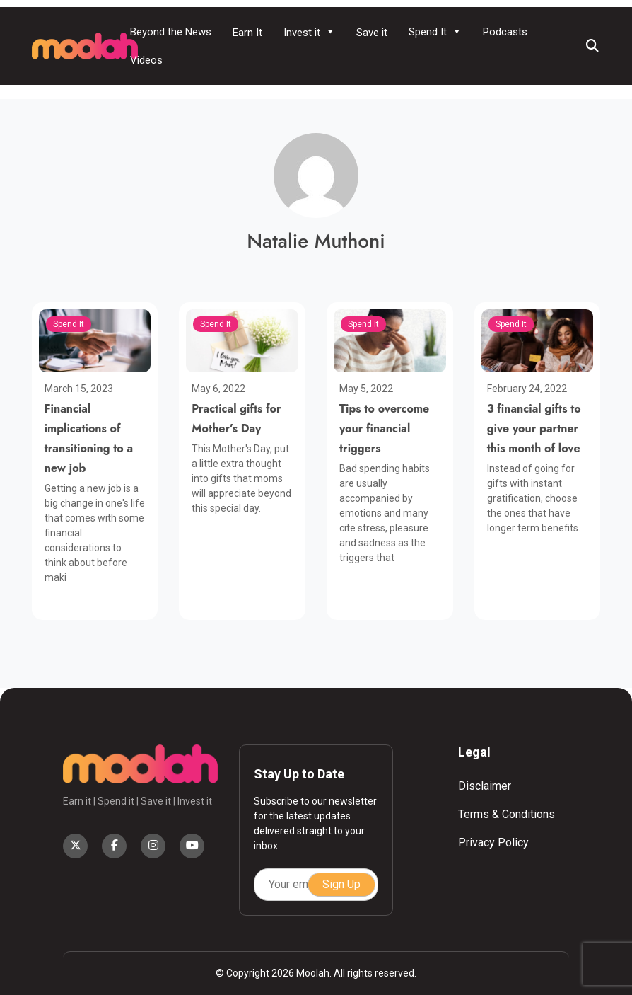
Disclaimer (484, 786)
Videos (146, 60)
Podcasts (505, 31)
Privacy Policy (493, 842)
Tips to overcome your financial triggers (384, 428)
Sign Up (341, 884)
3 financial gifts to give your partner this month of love (534, 428)
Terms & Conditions (506, 814)
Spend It (435, 32)
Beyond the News (170, 31)
